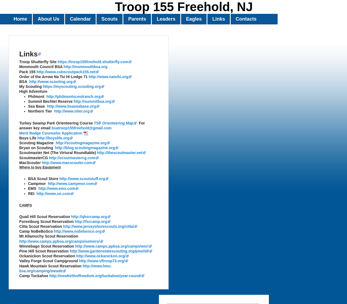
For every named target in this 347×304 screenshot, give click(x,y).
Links (218, 19)
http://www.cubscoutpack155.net (66, 72)
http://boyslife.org (53, 138)
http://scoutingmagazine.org (81, 143)
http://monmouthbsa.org (86, 67)
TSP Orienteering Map (113, 123)
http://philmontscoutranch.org (73, 96)
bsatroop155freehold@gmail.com (81, 128)
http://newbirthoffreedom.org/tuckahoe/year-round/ (95, 276)
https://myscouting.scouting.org (72, 86)
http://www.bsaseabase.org (71, 106)
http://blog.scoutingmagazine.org (85, 148)
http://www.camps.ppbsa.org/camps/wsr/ (112, 246)
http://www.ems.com (56, 188)
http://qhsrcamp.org (89, 217)
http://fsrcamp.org (91, 221)
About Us (48, 19)
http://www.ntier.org (72, 111)
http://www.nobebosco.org (78, 231)
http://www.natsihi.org (108, 77)
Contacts (246, 19)
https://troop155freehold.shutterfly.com (93, 62)
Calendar (80, 19)
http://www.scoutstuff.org (82, 179)
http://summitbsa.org (92, 101)
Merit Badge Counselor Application (50, 133)
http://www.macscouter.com (67, 163)
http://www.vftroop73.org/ (102, 261)
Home (20, 19)
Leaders (166, 19)
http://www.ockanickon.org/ (101, 256)
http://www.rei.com (53, 193)
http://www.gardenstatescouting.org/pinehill (109, 251)
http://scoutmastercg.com (72, 158)
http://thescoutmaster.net (119, 153)
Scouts (109, 19)
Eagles (194, 19)
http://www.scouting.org (51, 81)
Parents (137, 19)
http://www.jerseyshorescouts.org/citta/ (98, 226)
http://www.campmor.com (71, 183)
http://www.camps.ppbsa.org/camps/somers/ (59, 241)
